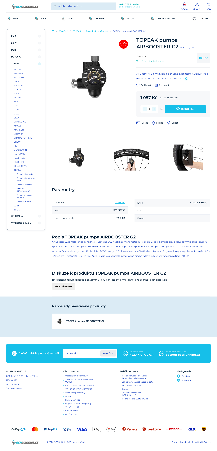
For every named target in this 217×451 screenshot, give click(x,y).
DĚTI (13, 50)
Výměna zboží (72, 407)
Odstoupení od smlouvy (76, 376)
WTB (16, 206)
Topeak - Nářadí (24, 184)
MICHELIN (19, 130)
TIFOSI (17, 210)
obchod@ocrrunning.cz (129, 7)
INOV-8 (17, 89)
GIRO (16, 105)
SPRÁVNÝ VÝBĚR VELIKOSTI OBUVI (79, 380)
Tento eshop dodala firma (184, 442)
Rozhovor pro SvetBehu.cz (135, 399)
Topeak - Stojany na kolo (25, 196)
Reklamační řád (72, 400)
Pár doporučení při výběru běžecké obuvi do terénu (134, 377)
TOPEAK (77, 31)
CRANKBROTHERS (23, 138)
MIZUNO (18, 69)
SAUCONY (19, 77)
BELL (16, 114)
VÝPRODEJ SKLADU (21, 223)
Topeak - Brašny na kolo (26, 179)
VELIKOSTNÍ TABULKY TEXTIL (79, 389)
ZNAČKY (63, 31)
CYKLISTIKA (17, 216)
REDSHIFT (19, 162)
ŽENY (13, 43)
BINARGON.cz (204, 442)
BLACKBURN (20, 150)
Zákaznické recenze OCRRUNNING (131, 393)
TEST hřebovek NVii (131, 385)
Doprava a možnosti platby (78, 403)
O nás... (125, 389)
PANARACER (20, 154)
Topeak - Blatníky (25, 174)
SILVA (16, 118)
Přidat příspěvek (64, 286)
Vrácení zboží (71, 410)
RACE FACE (19, 158)
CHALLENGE (20, 122)
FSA (16, 146)
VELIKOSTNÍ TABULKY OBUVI (79, 385)
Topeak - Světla (24, 201)
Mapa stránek (79, 442)
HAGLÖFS (19, 85)
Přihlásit (108, 353)
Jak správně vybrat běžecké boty (137, 382)
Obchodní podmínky (75, 392)
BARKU (17, 93)
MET (16, 101)
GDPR (68, 396)
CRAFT (17, 81)
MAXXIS (17, 126)
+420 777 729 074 (129, 4)
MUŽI (13, 36)
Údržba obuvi (71, 414)
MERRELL (18, 73)
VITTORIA (18, 134)
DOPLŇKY (16, 57)
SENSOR (18, 97)
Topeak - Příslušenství (97, 31)
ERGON (17, 142)
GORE (17, 109)
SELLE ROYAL (20, 166)
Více (182, 78)
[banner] (25, 6)
